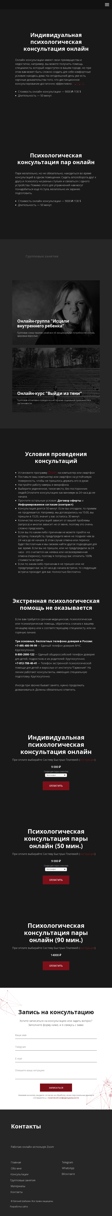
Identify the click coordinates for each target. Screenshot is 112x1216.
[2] (78, 83)
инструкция (87, 759)
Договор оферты (69, 500)
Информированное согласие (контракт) (45, 504)
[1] (73, 83)
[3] (82, 83)
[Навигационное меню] (107, 4)
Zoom (52, 472)
